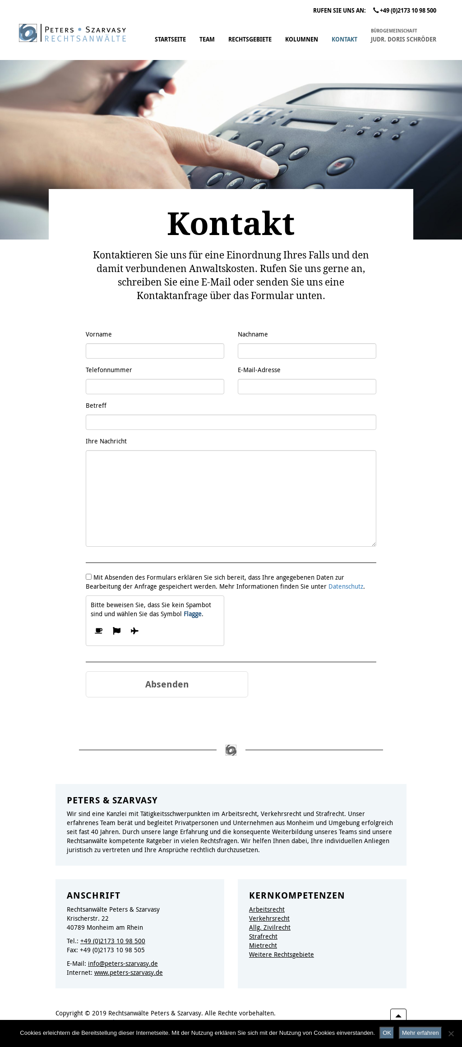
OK (387, 1032)
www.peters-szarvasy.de (128, 972)
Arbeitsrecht (267, 909)
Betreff (96, 405)
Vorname (99, 334)
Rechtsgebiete (250, 39)
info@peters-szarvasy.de (123, 963)
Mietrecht (263, 945)
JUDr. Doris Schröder (403, 34)
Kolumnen (301, 39)
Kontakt (344, 39)
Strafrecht (263, 936)
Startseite (170, 39)
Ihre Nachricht (106, 441)
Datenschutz (345, 586)
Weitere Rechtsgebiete (281, 954)
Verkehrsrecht (269, 918)
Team (207, 39)
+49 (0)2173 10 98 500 (404, 10)
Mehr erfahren (420, 1032)
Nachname (253, 334)
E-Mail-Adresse (259, 369)
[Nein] (450, 1033)
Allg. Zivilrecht (270, 927)
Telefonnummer (109, 369)
